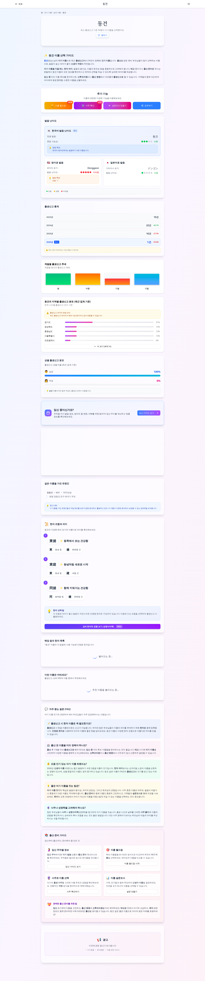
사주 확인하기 (73, 891)
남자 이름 (57, 12)
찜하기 (102, 35)
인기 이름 (48, 12)
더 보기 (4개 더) (102, 346)
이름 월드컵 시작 (131, 863)
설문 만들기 (132, 891)
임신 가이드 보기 (149, 413)
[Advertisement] (102, 452)
